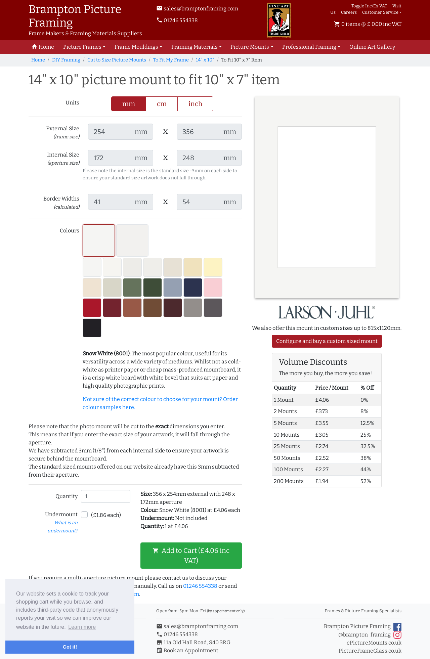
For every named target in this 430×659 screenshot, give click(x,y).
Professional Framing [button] (309, 47)
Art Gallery (372, 47)
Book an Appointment (187, 650)
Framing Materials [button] (194, 47)
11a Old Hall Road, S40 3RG (193, 642)
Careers (349, 12)
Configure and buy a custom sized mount (327, 341)
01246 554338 (177, 20)
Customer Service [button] (380, 12)
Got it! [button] (70, 647)
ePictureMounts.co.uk (374, 643)
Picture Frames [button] (82, 47)
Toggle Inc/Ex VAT (369, 5)
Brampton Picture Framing (362, 627)
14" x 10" (205, 60)
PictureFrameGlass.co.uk (370, 651)
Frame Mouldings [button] (136, 47)
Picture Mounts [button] (249, 47)
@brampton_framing (369, 635)
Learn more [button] (82, 627)
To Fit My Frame (171, 60)
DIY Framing (66, 60)
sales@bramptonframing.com (197, 8)
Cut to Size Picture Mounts (116, 60)
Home (38, 60)
